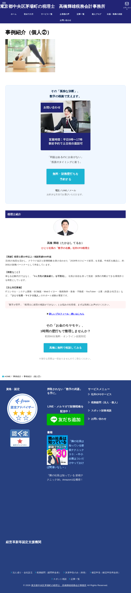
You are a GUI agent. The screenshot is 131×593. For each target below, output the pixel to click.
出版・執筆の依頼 (114, 14)
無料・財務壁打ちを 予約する (66, 176)
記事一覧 (82, 14)
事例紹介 (17, 376)
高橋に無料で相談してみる (65, 347)
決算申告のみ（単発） (76, 572)
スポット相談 (60, 579)
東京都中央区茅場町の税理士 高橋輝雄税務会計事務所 (52, 6)
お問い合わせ (65, 20)
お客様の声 (66, 14)
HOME (8, 376)
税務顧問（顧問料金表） (49, 572)
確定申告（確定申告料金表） (106, 572)
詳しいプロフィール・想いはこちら (66, 314)
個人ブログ (98, 14)
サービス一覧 (48, 14)
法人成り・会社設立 (23, 572)
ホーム (15, 14)
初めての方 (30, 14)
